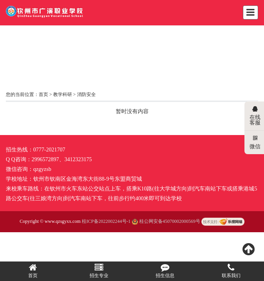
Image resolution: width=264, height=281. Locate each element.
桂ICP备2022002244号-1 (106, 221)
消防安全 (86, 94)
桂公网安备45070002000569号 (166, 221)
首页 (43, 94)
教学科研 (62, 94)
